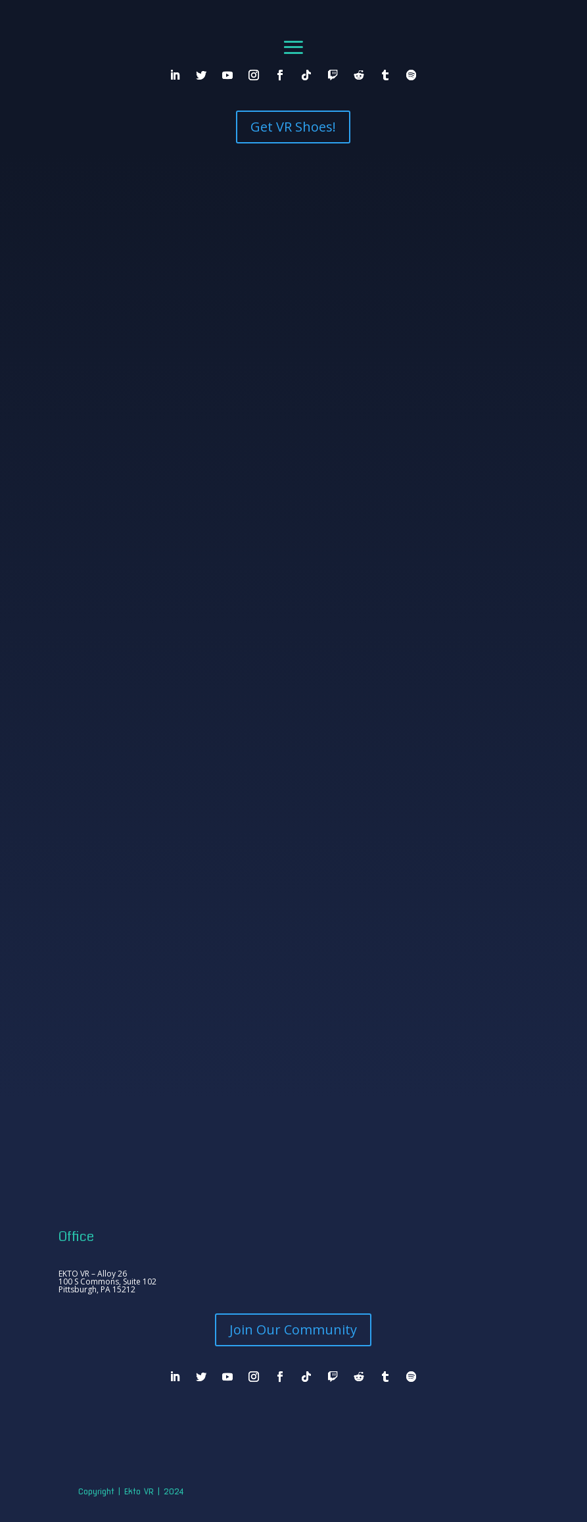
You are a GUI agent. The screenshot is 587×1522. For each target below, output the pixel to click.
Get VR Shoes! (293, 127)
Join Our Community (293, 1329)
